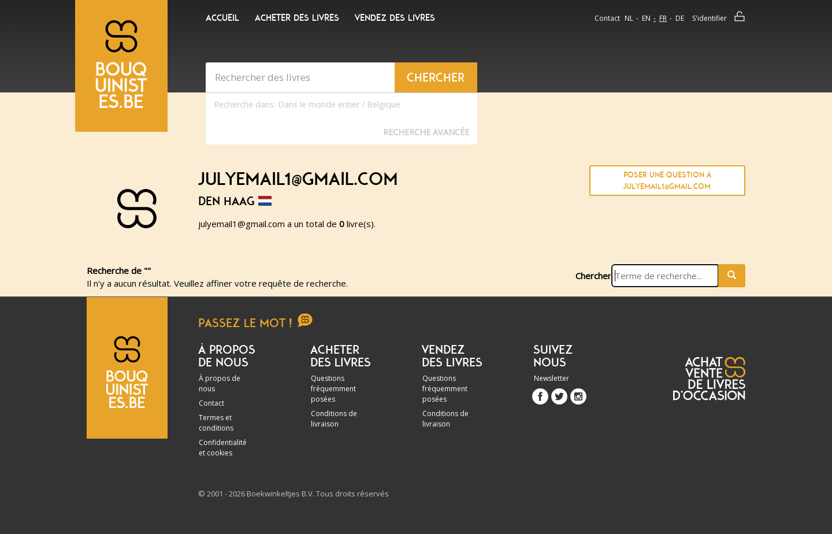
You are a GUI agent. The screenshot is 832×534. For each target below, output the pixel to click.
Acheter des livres (297, 18)
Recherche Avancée (426, 132)
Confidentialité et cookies (223, 447)
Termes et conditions (216, 423)
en (646, 18)
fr (663, 18)
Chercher (593, 275)
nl (629, 18)
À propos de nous (219, 383)
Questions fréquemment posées (333, 388)
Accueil (222, 18)
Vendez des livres (395, 18)
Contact (607, 18)
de (679, 18)
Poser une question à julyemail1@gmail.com (667, 180)
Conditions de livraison (334, 419)
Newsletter (551, 378)
